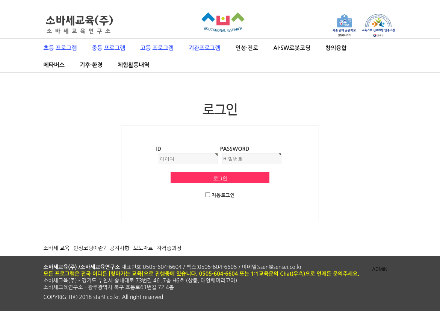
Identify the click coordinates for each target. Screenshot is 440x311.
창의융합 (335, 48)
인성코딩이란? (89, 248)
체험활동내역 (134, 65)
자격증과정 (169, 248)
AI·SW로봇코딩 (291, 48)
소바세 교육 (57, 248)
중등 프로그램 (108, 48)
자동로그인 (223, 195)
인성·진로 (247, 48)
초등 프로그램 (60, 48)
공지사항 (120, 248)
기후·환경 (91, 65)
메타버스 (54, 65)
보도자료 (143, 248)
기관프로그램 (205, 48)
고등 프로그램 (157, 48)
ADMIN (379, 269)
